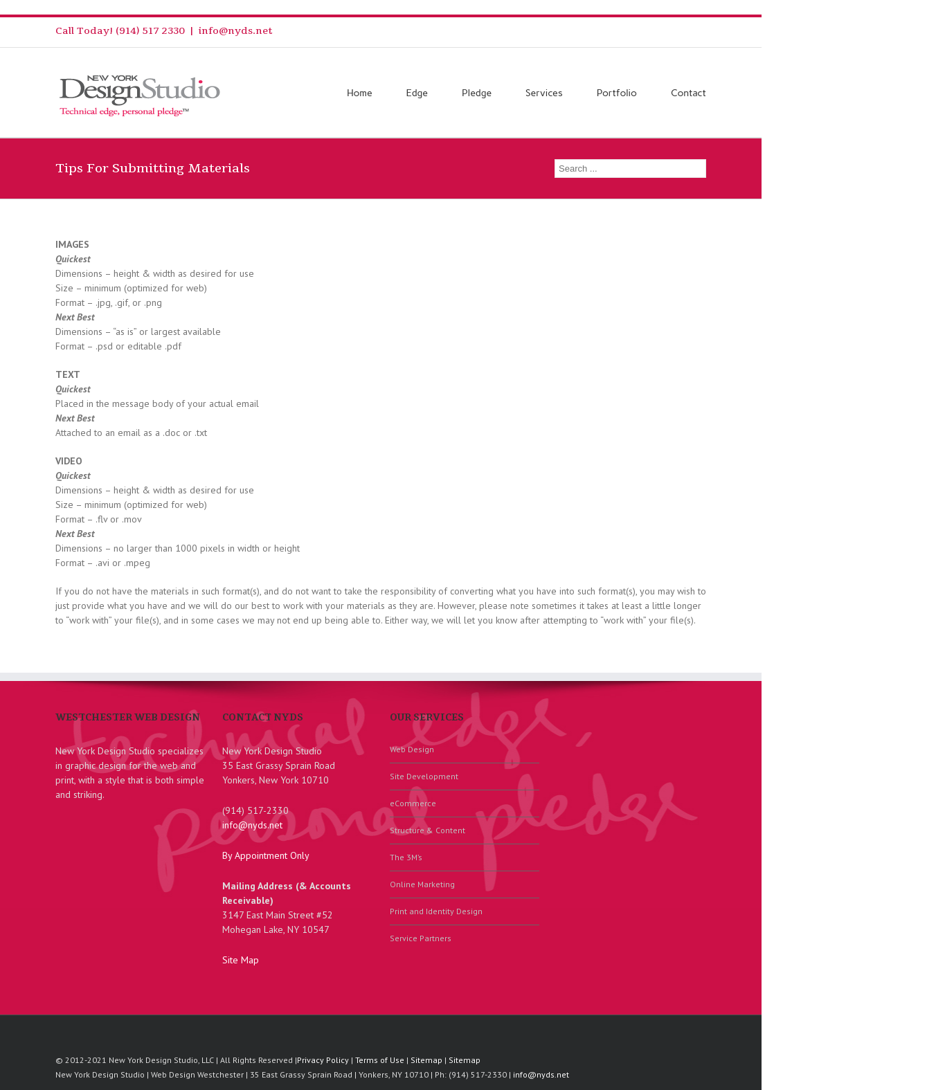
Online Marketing (422, 884)
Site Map (240, 960)
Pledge (477, 93)
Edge (417, 93)
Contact (688, 93)
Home (359, 93)
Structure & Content (427, 830)
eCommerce (413, 803)
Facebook (703, 31)
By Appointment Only (265, 855)
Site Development (424, 776)
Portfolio (617, 93)
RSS (658, 29)
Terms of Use (379, 1060)
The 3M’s (406, 857)
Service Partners (420, 938)
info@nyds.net (236, 30)
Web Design (412, 749)
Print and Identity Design (436, 911)
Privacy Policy (323, 1060)
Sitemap (426, 1060)
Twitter (681, 30)
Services (544, 93)
